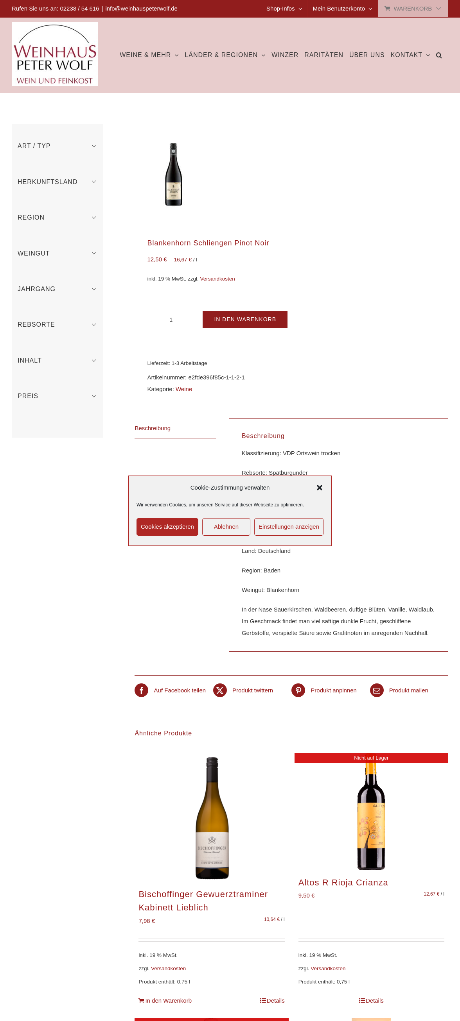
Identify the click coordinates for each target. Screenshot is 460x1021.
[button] (319, 488)
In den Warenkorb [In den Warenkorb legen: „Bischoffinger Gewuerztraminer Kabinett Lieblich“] (168, 1000)
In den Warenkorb (245, 319)
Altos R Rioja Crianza (343, 882)
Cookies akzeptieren (167, 526)
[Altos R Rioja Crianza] (371, 811)
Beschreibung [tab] (153, 428)
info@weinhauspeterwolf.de (141, 8)
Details (276, 1000)
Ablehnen (226, 526)
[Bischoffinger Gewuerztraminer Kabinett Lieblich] (211, 817)
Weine (184, 389)
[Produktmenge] (171, 319)
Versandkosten (217, 279)
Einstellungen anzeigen (289, 526)
